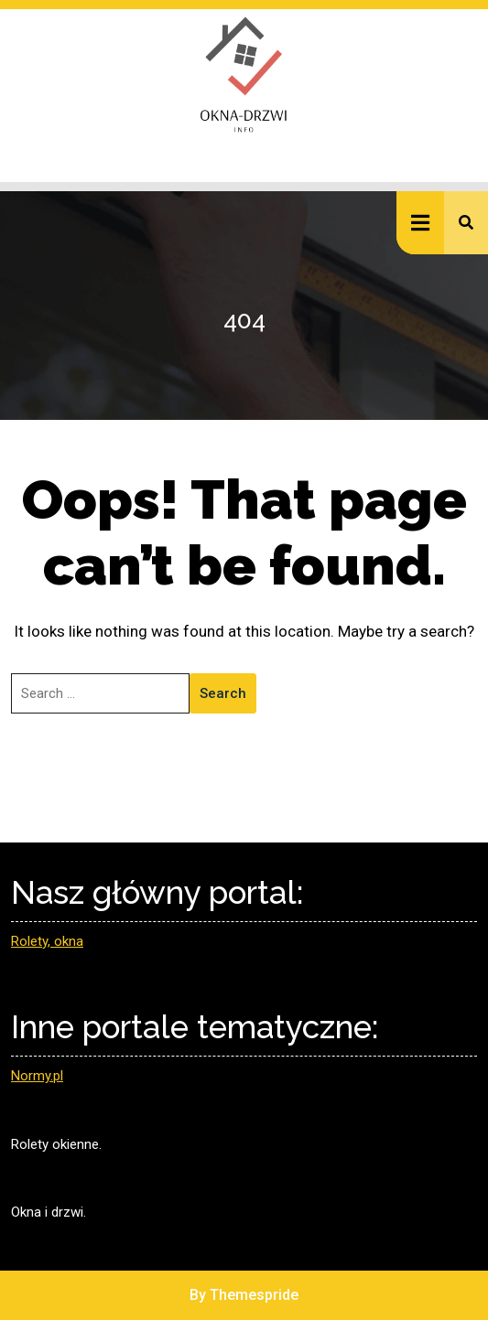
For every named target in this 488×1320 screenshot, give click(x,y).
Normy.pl (37, 1076)
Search (223, 693)
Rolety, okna (47, 941)
